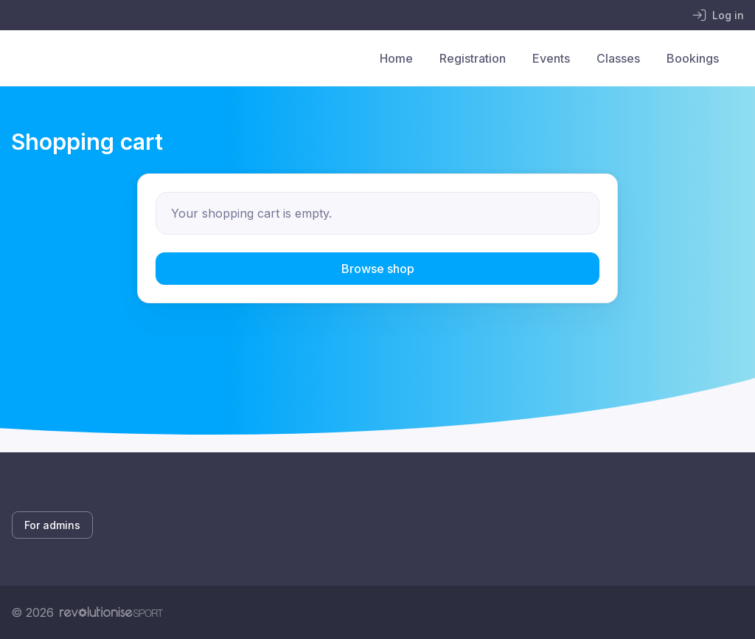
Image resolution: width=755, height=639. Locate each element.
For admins (52, 525)
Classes (618, 58)
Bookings (693, 58)
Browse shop (377, 268)
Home (396, 58)
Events (551, 58)
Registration (472, 58)
